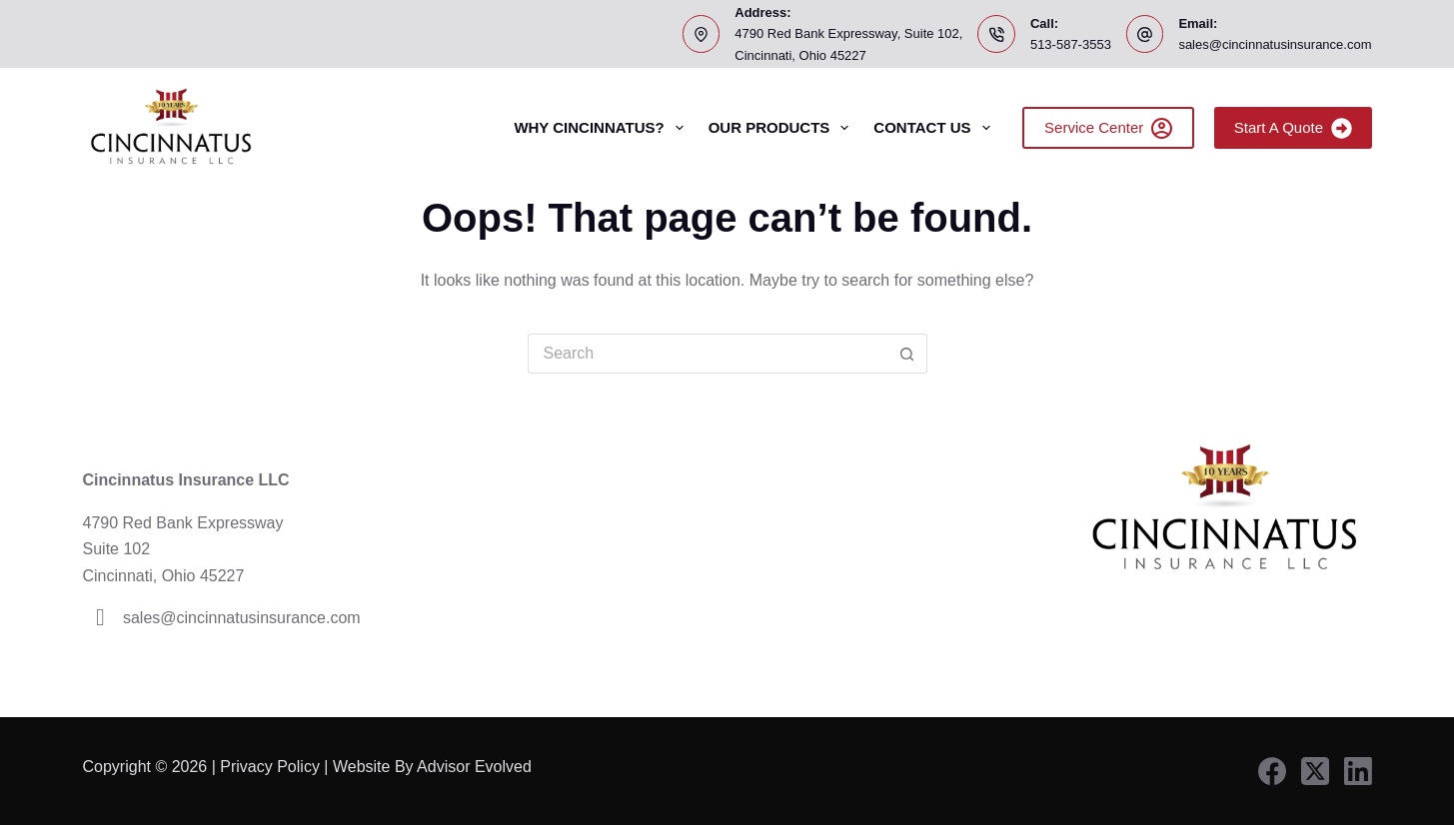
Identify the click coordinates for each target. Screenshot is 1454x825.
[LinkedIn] (1358, 771)
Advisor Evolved (476, 766)
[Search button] (907, 354)
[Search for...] (707, 354)
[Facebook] (1272, 771)
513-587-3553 (1070, 44)
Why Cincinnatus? (602, 128)
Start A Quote (1293, 128)
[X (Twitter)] (1315, 771)
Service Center (1108, 128)
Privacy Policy (270, 766)
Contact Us (935, 128)
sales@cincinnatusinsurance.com (1274, 44)
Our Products (783, 128)
